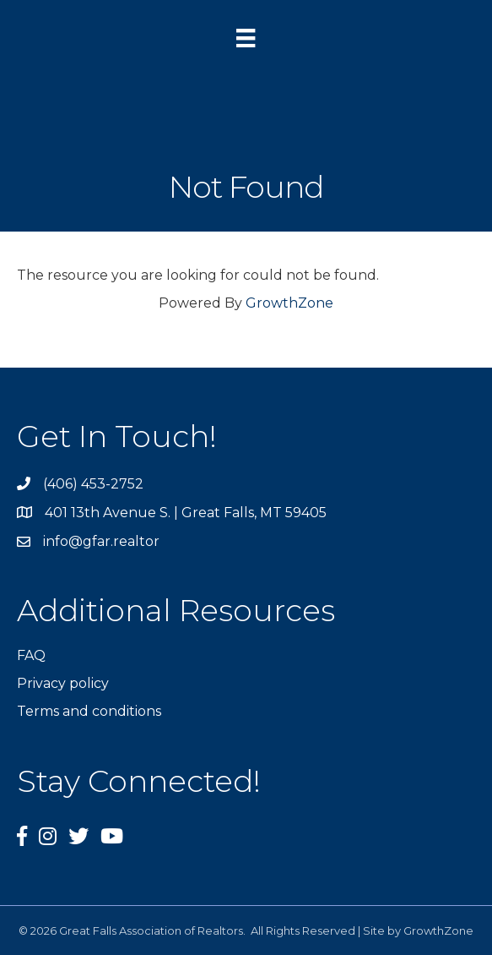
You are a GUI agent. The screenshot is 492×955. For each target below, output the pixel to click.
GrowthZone (289, 303)
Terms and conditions (89, 711)
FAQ (31, 655)
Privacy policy (63, 683)
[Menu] (245, 38)
